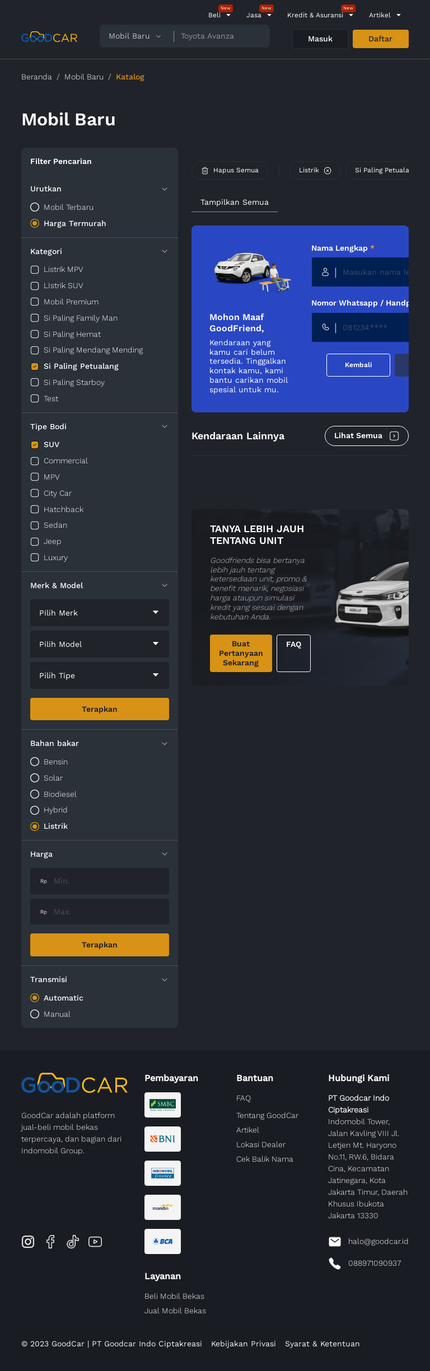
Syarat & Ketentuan (322, 1343)
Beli (214, 15)
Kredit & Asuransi (315, 15)
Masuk (320, 38)
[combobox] (99, 612)
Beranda (36, 76)
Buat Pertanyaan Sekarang (241, 653)
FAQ (293, 644)
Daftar (380, 38)
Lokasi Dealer (261, 1144)
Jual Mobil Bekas (175, 1310)
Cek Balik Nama (264, 1158)
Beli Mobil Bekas (174, 1296)
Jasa (253, 15)
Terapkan (100, 709)
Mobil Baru (84, 76)
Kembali (358, 365)
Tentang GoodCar (267, 1115)
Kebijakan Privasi (243, 1343)
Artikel (380, 15)
